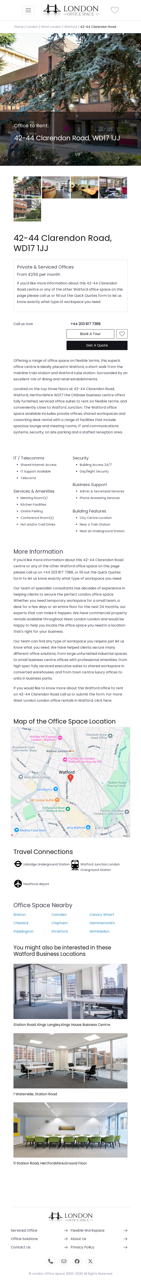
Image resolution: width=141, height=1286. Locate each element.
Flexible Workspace (87, 1230)
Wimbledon (99, 931)
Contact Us (20, 1247)
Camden (59, 914)
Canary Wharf (102, 914)
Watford (70, 27)
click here (102, 700)
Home (19, 27)
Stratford (59, 931)
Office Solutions (24, 1238)
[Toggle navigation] (28, 10)
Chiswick (21, 923)
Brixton (19, 914)
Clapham (59, 923)
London (32, 27)
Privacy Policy (82, 1247)
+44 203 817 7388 (85, 323)
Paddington (23, 931)
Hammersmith (102, 923)
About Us (78, 1238)
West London (51, 27)
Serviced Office (24, 1230)
